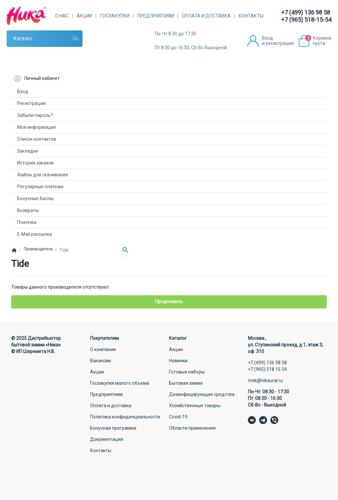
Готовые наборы (187, 372)
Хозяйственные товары (194, 405)
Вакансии (100, 360)
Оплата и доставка (206, 15)
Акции (84, 15)
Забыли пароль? (35, 115)
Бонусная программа (113, 428)
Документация (106, 439)
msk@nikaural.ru (265, 380)
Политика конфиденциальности (125, 416)
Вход (22, 91)
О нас (62, 15)
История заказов (35, 162)
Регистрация (31, 103)
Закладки (27, 151)
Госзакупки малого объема (119, 383)
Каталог (23, 38)
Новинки (178, 360)
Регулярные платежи (40, 186)
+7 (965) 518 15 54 (267, 369)
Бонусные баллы (35, 198)
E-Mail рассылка (34, 234)
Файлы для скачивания (42, 174)
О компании (103, 349)
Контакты (251, 15)
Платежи (26, 222)
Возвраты (28, 210)
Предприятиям (155, 15)
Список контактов (36, 139)
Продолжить (169, 301)
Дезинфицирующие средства (201, 394)
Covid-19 (178, 416)
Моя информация (36, 127)
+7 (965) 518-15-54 (306, 19)
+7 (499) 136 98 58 (305, 12)
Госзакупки (114, 15)
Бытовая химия (186, 383)
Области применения (192, 428)
